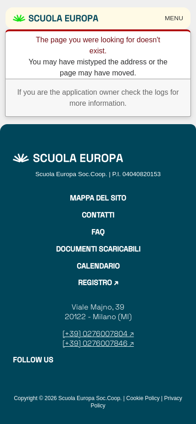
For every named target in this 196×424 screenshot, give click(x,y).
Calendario (98, 266)
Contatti (98, 215)
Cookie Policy (143, 398)
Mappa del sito (98, 198)
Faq (98, 232)
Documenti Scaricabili (98, 249)
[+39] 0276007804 (95, 333)
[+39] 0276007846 (95, 343)
